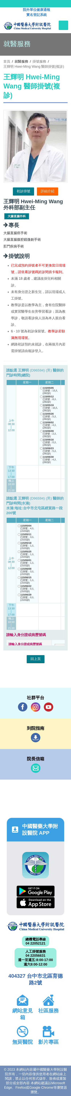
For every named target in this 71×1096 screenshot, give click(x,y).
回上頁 (35, 659)
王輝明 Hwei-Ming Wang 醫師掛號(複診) (33, 66)
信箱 (35, 768)
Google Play (35, 891)
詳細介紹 (47, 191)
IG (35, 707)
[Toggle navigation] (63, 25)
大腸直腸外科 (17, 216)
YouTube (48, 707)
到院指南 (35, 737)
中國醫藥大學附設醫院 (35, 926)
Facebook (22, 707)
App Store (35, 902)
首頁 (6, 61)
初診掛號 (23, 191)
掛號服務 (39, 61)
